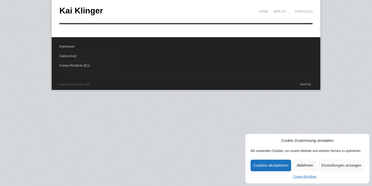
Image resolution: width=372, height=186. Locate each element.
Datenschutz (68, 56)
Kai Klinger (81, 10)
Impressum (67, 46)
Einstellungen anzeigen (341, 165)
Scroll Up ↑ (306, 84)
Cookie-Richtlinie (304, 177)
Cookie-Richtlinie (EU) (74, 65)
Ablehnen (305, 165)
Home (263, 11)
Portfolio (304, 11)
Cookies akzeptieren (271, 165)
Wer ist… (282, 11)
